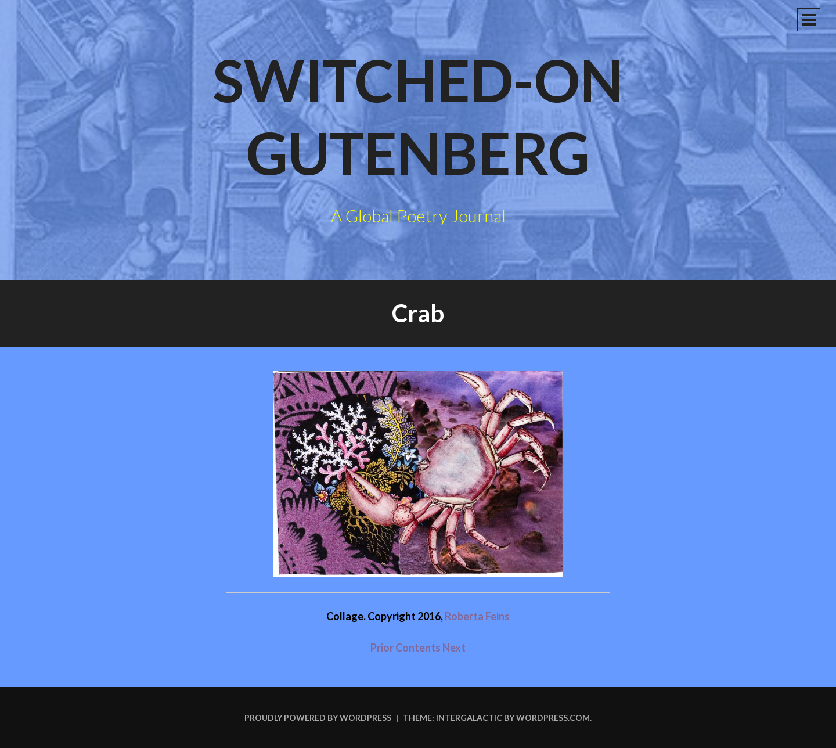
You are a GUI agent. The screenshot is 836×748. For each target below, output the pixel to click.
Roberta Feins (477, 616)
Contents (418, 647)
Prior (382, 647)
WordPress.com (553, 717)
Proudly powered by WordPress (317, 717)
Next (454, 647)
